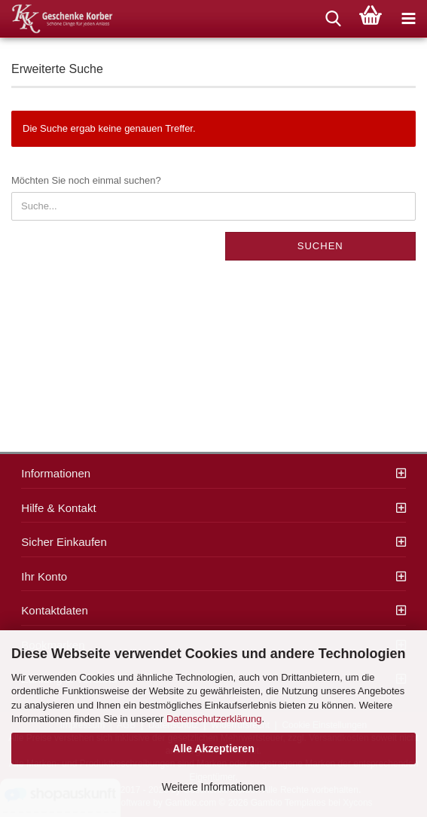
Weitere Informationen (213, 787)
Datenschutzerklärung (213, 718)
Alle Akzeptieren (213, 748)
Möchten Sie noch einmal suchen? (86, 180)
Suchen (320, 246)
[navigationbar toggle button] (408, 19)
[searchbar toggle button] (333, 19)
